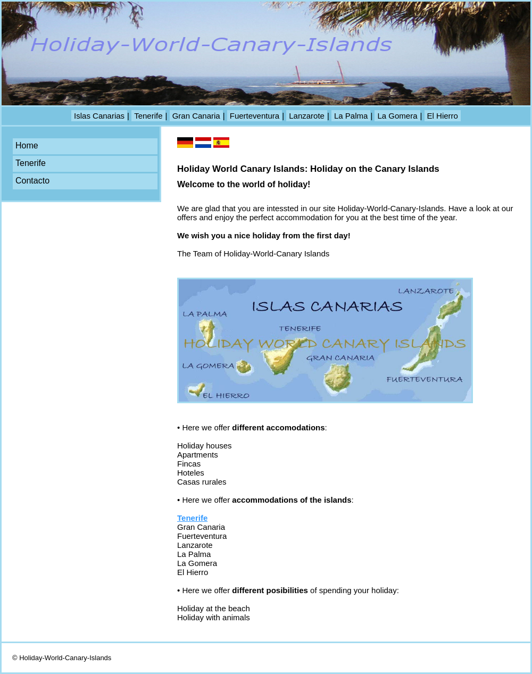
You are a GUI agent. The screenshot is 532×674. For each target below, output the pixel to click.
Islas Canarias (99, 115)
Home (26, 145)
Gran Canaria (196, 115)
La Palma (351, 115)
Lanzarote (307, 115)
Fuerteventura (254, 115)
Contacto (32, 180)
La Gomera (397, 115)
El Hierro (442, 115)
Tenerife (148, 115)
